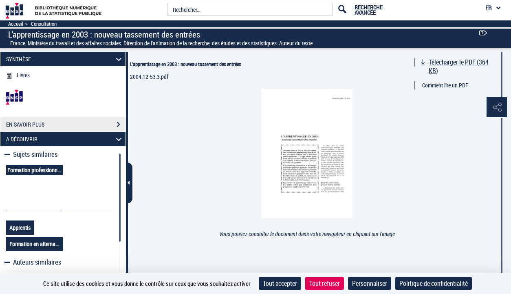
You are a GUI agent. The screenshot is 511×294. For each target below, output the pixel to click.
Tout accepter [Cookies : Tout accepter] (280, 283)
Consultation (44, 23)
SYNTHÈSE (65, 59)
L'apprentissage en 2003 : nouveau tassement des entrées (185, 64)
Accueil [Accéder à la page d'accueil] (15, 23)
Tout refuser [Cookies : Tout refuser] (324, 283)
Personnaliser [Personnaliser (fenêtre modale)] (369, 283)
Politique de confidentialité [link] (433, 283)
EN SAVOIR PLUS (66, 124)
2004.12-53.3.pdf (149, 76)
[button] (497, 107)
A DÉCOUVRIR (65, 139)
